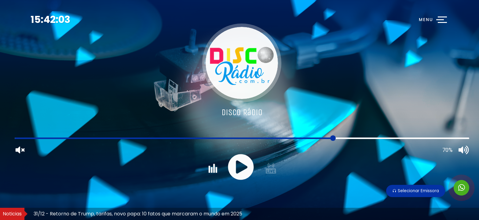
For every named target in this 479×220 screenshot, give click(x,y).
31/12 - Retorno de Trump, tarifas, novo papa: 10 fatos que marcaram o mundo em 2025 (138, 213)
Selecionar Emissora (415, 191)
